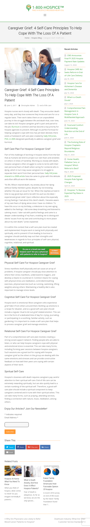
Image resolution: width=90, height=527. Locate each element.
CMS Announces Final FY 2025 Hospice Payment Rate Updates (74, 58)
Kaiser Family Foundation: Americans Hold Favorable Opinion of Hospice (50, 483)
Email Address (11, 417)
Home (27, 38)
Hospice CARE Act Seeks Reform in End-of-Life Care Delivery (73, 72)
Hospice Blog (36, 38)
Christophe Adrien (28, 105)
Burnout (15, 126)
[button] (10, 447)
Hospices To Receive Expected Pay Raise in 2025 (74, 193)
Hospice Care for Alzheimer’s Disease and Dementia (73, 86)
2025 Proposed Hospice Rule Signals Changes (73, 179)
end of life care (45, 105)
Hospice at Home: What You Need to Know (12, 481)
